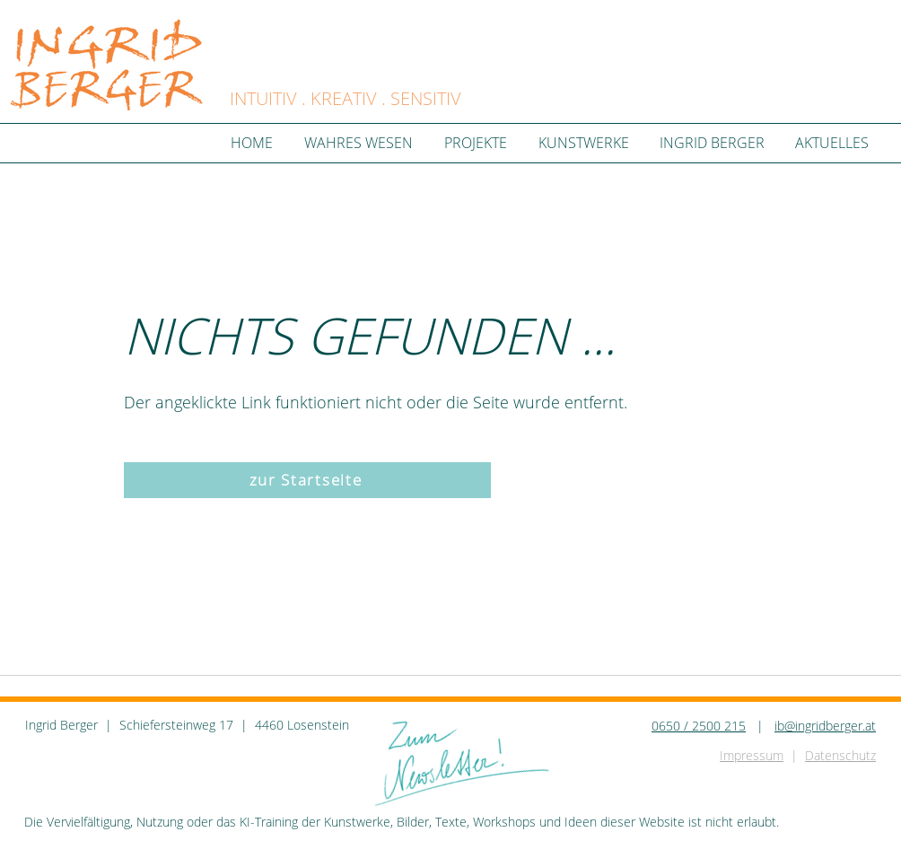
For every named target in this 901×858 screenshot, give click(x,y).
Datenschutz (840, 755)
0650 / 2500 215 (699, 725)
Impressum (751, 755)
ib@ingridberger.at (825, 725)
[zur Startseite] (307, 480)
